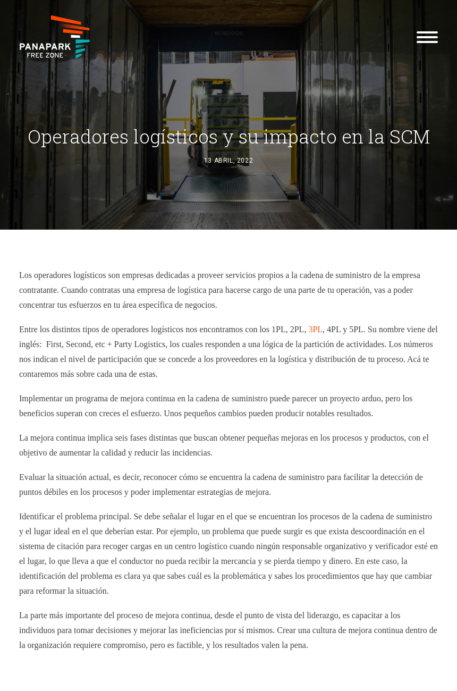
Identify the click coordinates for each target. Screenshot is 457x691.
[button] (427, 37)
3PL (315, 329)
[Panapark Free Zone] (54, 37)
